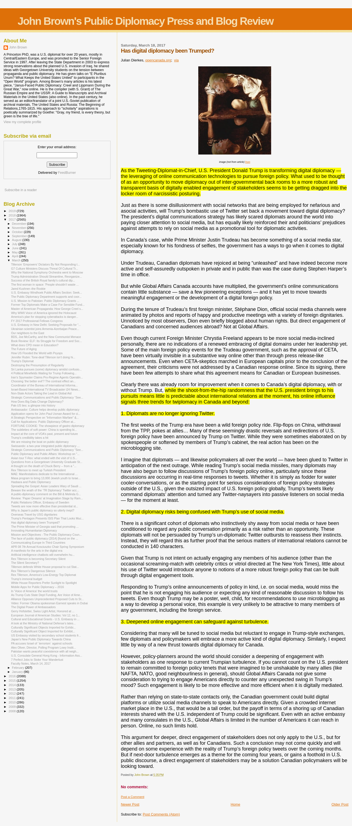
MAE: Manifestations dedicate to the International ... (44, 474)
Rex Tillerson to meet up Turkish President (38, 470)
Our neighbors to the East (27, 333)
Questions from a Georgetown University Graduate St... (46, 462)
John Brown (18, 47)
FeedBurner (67, 173)
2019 (12, 211)
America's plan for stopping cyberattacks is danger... (44, 316)
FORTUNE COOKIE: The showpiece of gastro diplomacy (47, 425)
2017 (12, 219)
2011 (12, 698)
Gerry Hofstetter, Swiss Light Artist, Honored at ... (42, 611)
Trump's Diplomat (22, 361)
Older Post (340, 804)
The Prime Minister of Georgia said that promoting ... (45, 526)
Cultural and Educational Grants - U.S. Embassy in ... (45, 619)
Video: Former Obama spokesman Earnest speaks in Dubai (49, 603)
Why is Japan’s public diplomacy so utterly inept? (42, 510)
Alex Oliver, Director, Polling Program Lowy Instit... (43, 647)
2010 (12, 702)
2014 (12, 685)
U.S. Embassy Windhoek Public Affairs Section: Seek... (46, 292)
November (19, 227)
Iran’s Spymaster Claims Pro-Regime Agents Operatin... (47, 377)
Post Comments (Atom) (161, 814)
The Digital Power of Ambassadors (33, 607)
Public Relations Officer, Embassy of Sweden (40, 502)
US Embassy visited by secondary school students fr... (46, 635)
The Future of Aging (24, 349)
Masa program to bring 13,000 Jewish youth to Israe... (46, 478)
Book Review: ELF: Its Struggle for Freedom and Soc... (46, 341)
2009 (12, 706)
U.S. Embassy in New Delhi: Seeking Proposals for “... (46, 324)
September (20, 236)
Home (235, 804)
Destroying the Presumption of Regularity (37, 365)
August (17, 240)
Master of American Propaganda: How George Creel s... (47, 308)
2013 (12, 689)
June (16, 248)
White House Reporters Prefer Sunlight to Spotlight (44, 582)
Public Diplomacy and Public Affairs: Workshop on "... (45, 454)
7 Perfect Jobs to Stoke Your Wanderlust (37, 659)
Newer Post (130, 804)
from (247, 162)
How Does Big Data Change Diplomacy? (37, 401)
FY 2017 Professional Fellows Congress (37, 321)
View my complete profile (22, 122)
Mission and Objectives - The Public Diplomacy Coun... (46, 534)
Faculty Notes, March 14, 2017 (31, 663)
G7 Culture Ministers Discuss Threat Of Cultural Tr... (44, 268)
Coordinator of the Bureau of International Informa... (44, 385)
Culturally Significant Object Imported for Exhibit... (43, 631)
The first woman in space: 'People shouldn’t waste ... (45, 284)
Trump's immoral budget (26, 579)
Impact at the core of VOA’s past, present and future (44, 433)
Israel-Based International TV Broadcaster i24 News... (45, 389)
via (176, 60)
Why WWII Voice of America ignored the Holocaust (43, 313)
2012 (12, 693)
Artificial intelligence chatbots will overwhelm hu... (43, 554)
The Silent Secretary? (25, 562)
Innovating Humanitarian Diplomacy (34, 530)
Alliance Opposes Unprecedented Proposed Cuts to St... (47, 599)
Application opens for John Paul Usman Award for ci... (45, 413)
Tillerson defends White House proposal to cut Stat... (45, 566)
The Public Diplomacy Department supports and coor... (46, 296)
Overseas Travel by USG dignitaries (34, 514)
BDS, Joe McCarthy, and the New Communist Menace (46, 336)
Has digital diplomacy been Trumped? (35, 522)
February (18, 667)
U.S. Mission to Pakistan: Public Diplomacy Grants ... (45, 300)
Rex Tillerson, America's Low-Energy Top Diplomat (43, 574)
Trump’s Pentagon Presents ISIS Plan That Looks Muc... (47, 518)
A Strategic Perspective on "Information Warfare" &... (45, 417)
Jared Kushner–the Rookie (28, 288)
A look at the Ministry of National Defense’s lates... (43, 623)
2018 (12, 215)
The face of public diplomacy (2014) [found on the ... (44, 538)
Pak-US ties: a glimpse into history (33, 405)
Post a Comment (132, 796)
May (15, 252)
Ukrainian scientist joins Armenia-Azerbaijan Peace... (45, 329)
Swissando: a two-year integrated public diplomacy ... (45, 446)
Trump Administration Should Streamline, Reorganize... (46, 276)
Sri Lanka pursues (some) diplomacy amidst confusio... (46, 369)
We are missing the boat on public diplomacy (40, 441)
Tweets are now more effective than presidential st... (44, 506)
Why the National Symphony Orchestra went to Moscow (47, 272)
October (18, 232)
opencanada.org (158, 60)
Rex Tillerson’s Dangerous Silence (33, 571)
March (16, 260)
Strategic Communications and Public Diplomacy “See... (47, 397)
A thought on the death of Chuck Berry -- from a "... (43, 466)
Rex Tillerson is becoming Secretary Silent (38, 558)
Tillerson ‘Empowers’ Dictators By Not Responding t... (45, 264)
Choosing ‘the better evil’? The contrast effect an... (43, 381)
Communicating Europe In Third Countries (38, 542)
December (19, 223)
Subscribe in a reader (20, 190)
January (18, 671)
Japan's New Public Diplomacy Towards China (41, 639)
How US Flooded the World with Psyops (36, 353)
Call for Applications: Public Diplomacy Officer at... (43, 421)
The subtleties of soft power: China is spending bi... (44, 429)
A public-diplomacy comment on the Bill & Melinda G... (46, 494)
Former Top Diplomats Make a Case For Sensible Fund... (47, 304)
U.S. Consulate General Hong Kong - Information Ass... (46, 655)
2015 (12, 680)
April (15, 256)
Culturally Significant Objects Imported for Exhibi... (43, 627)
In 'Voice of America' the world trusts (34, 591)
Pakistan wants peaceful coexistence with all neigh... (45, 651)
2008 (12, 711)
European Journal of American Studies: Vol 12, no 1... (45, 615)
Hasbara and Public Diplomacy (31, 482)
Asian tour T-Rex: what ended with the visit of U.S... (44, 458)
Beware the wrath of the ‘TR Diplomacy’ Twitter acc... (45, 490)
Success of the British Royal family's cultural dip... (43, 280)
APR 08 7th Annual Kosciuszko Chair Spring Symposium (47, 546)
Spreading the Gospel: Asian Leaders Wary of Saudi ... (46, 486)
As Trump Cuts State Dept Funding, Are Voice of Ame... (46, 595)
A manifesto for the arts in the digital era (36, 550)
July (15, 244)
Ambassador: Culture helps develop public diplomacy (45, 409)
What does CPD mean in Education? (34, 345)
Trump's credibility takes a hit (29, 437)
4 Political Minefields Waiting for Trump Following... (43, 373)
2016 (12, 676)
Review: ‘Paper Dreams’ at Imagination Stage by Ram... (47, 498)
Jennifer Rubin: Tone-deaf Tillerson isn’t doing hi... (43, 357)
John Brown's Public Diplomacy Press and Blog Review (145, 21)
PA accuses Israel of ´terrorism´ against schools (41, 643)
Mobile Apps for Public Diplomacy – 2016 (37, 587)
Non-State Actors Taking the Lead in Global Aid (41, 393)
